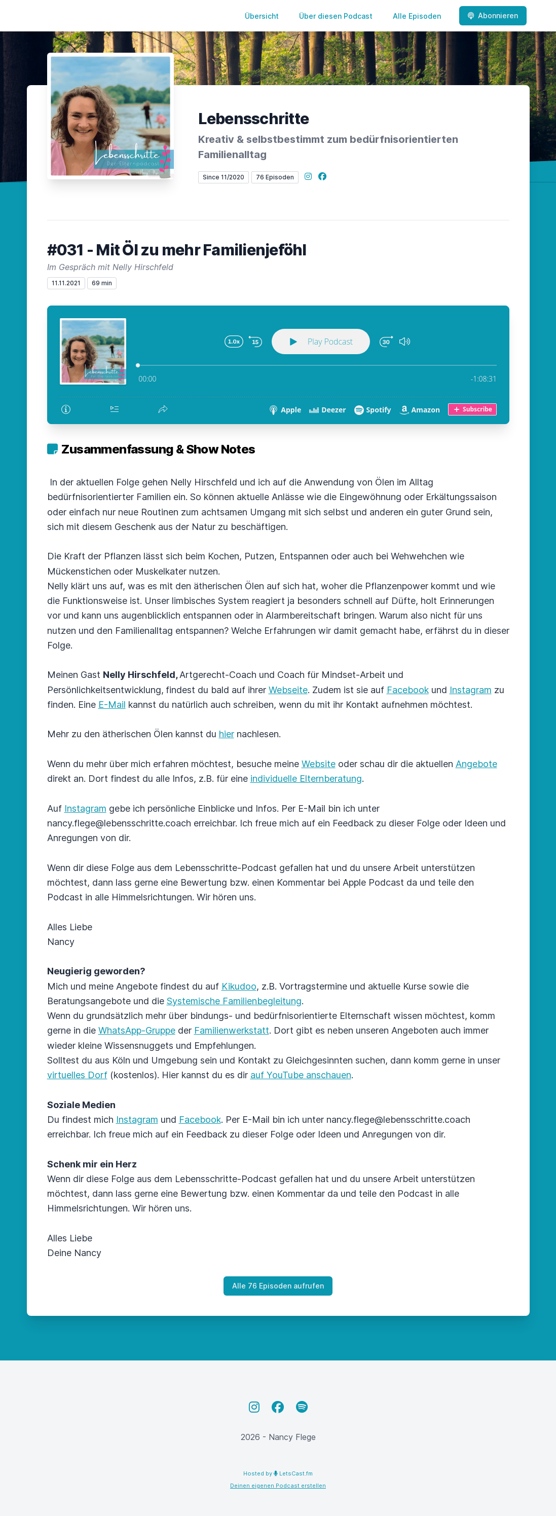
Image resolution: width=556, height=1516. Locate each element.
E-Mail (112, 704)
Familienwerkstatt (231, 1030)
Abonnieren (493, 15)
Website (319, 764)
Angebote (476, 764)
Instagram (471, 690)
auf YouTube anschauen (300, 1075)
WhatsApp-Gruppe (136, 1030)
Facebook (408, 690)
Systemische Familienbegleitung (234, 1001)
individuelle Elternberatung (306, 778)
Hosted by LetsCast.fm (278, 1473)
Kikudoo (238, 986)
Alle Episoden (417, 16)
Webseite (288, 690)
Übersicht (262, 16)
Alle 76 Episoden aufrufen (278, 1285)
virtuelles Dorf (77, 1075)
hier (226, 734)
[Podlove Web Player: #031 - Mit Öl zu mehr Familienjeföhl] (278, 365)
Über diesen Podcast (336, 16)
